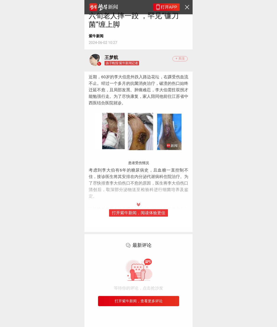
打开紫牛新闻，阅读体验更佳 (138, 212)
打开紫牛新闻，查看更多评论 (139, 301)
